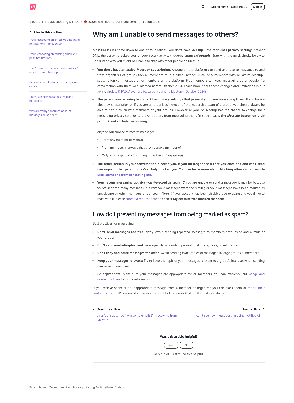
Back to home (219, 7)
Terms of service (60, 387)
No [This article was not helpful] (186, 345)
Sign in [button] (257, 7)
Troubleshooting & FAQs (62, 22)
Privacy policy (81, 387)
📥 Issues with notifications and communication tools (122, 22)
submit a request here (141, 199)
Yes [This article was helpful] (171, 345)
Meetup (34, 22)
